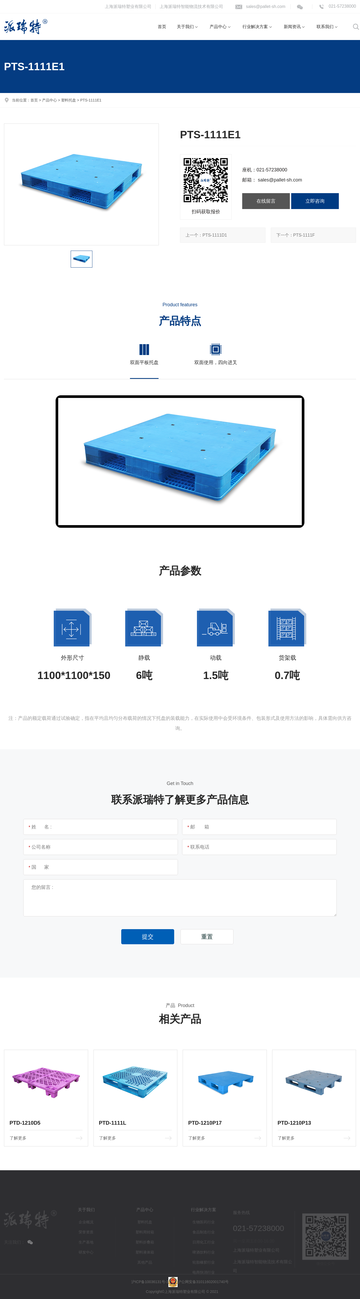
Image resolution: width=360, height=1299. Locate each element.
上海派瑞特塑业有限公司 (128, 6)
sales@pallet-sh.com (265, 6)
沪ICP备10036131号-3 (149, 1281)
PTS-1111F (295, 235)
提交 (148, 936)
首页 (34, 100)
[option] (81, 184)
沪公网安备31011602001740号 (203, 1281)
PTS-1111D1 (206, 235)
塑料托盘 (68, 100)
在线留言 (266, 200)
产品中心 (49, 100)
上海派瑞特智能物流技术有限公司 (191, 6)
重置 (207, 936)
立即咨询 (315, 200)
